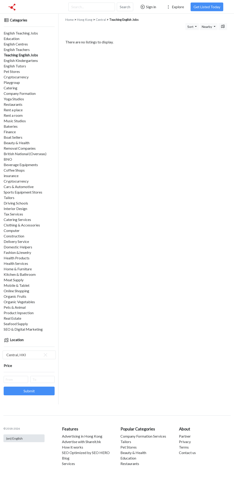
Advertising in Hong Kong (82, 436)
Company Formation (20, 93)
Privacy (185, 441)
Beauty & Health (16, 143)
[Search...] (91, 7)
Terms (184, 447)
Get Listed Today (207, 7)
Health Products (16, 258)
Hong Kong (84, 19)
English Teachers (17, 49)
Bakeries (11, 126)
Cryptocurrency (16, 77)
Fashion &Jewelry (17, 252)
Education (11, 38)
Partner (185, 436)
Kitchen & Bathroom (20, 274)
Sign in (148, 7)
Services (68, 463)
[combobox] (29, 355)
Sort (190, 27)
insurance (11, 175)
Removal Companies (20, 148)
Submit (29, 391)
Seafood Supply (16, 324)
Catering (10, 88)
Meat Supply (14, 280)
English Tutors (15, 66)
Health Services (16, 263)
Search (125, 7)
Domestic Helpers (18, 247)
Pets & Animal (15, 307)
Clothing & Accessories (22, 225)
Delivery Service (16, 241)
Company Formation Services (143, 436)
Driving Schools (16, 203)
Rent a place (13, 110)
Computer (12, 230)
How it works (72, 447)
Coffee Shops (14, 170)
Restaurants (13, 104)
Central (101, 19)
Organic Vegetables (19, 302)
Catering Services (17, 219)
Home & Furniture (18, 269)
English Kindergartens (21, 60)
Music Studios (15, 121)
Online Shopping (16, 291)
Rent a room (13, 115)
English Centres (16, 44)
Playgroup (12, 82)
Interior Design (15, 208)
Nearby (207, 27)
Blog (65, 458)
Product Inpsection (19, 313)
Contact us (187, 452)
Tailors (9, 197)
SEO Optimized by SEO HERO (86, 452)
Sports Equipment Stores (23, 192)
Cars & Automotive (19, 186)
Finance (10, 132)
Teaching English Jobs (21, 55)
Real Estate (12, 318)
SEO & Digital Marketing (23, 329)
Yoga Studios (14, 99)
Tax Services (13, 214)
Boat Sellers (13, 137)
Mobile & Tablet (16, 285)
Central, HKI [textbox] (27, 355)
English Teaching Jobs (21, 33)
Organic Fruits (15, 296)
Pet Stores (12, 71)
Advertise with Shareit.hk (81, 441)
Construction (14, 236)
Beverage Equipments (21, 164)
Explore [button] (175, 7)
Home (69, 19)
